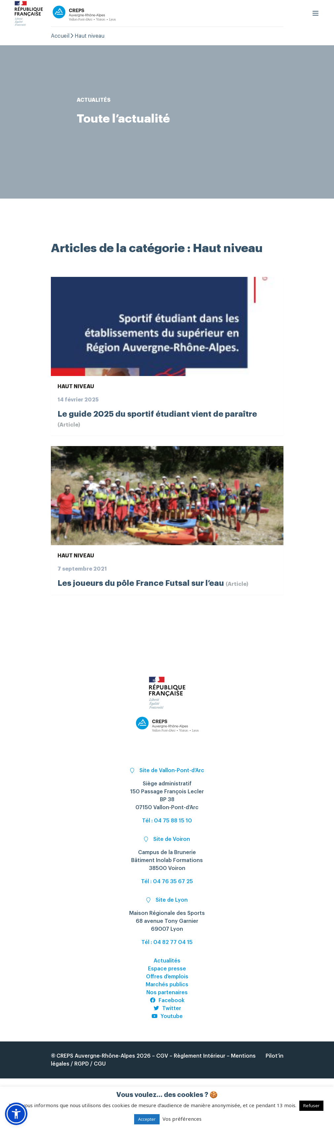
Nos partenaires (167, 992)
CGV (162, 1056)
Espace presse (167, 968)
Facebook (167, 1000)
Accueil (60, 36)
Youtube (167, 1016)
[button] (16, 1113)
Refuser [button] (311, 1106)
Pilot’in (274, 1056)
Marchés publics (167, 984)
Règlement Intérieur (199, 1056)
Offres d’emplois (167, 976)
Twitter (167, 1008)
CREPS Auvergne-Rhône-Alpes (95, 1056)
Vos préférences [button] (182, 1118)
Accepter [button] (147, 1119)
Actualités (167, 960)
